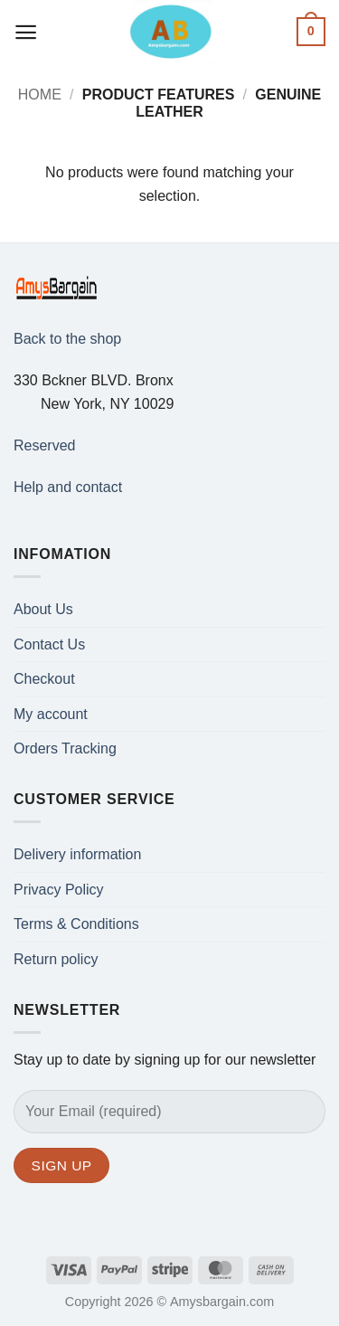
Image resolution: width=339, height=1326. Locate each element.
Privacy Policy (59, 889)
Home (39, 94)
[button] (26, 32)
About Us (43, 609)
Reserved (44, 445)
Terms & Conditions (76, 924)
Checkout (44, 679)
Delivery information (77, 854)
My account (51, 714)
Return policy (56, 959)
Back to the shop (67, 338)
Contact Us (49, 644)
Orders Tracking (65, 748)
